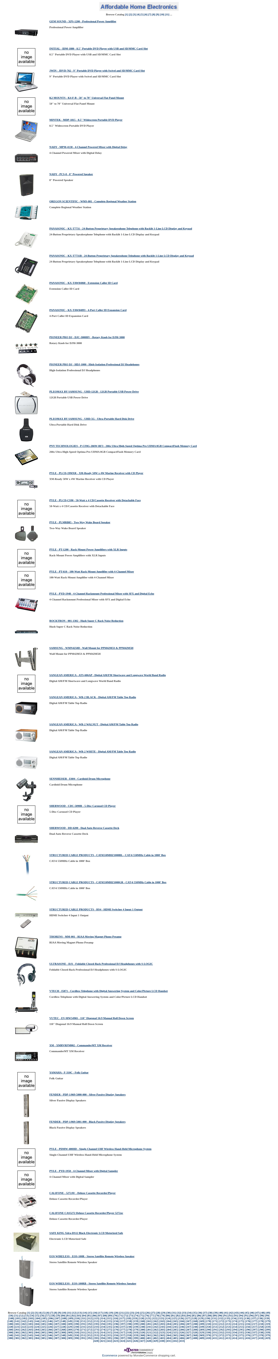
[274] (103, 1329)
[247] (188, 1326)
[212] (221, 1324)
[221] (17, 1326)
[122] (155, 1318)
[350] (76, 1335)
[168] (195, 1321)
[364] (169, 1335)
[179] (268, 1321)
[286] (182, 1329)
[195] (109, 1324)
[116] (116, 1318)
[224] (37, 1326)
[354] (103, 1335)
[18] (105, 1312)
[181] (17, 1324)
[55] (37, 1315)
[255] (241, 1326)
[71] (121, 1315)
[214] (235, 1324)
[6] (145, 14)
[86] (199, 1315)
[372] (221, 1335)
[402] (155, 1338)
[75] (141, 1315)
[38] (210, 1312)
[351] (83, 1335)
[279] (136, 1329)
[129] (201, 1318)
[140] (10, 1321)
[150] (76, 1321)
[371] (215, 1335)
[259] (268, 1326)
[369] (202, 1335)
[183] (30, 1324)
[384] (37, 1338)
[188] (63, 1324)
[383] (30, 1338)
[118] (129, 1318)
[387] (57, 1338)
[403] (162, 1338)
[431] (169, 1341)
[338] (261, 1332)
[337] (254, 1332)
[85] (194, 1315)
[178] (261, 1321)
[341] (17, 1335)
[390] (76, 1338)
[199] (136, 1324)
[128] (194, 1318)
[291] (215, 1329)
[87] (204, 1315)
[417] (254, 1338)
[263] (30, 1329)
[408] (195, 1338)
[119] (135, 1318)
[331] (215, 1332)
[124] (168, 1318)
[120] (141, 1318)
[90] (220, 1315)
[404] (169, 1338)
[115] (109, 1318)
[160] (142, 1321)
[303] (30, 1332)
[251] (215, 1326)
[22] (126, 1312)
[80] (168, 1315)
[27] (153, 1312)
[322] (155, 1332)
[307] (57, 1332)
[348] (63, 1335)
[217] (254, 1324)
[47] (257, 1312)
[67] (100, 1315)
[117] (122, 1318)
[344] (37, 1335)
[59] (58, 1315)
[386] (50, 1338)
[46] (252, 1312)
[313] (96, 1332)
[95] (246, 1315)
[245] (175, 1326)
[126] (181, 1318)
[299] (268, 1329)
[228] (63, 1326)
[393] (96, 1338)
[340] (10, 1335)
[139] (267, 1318)
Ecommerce (109, 1355)
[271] (83, 1329)
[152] (89, 1321)
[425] (129, 1341)
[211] (215, 1324)
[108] (64, 1318)
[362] (155, 1335)
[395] (109, 1338)
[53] (26, 1315)
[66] (94, 1315)
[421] (103, 1341)
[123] (161, 1318)
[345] (43, 1335)
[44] (241, 1312)
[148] (63, 1321)
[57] (47, 1315)
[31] (174, 1312)
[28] (158, 1312)
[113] (96, 1318)
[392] (90, 1338)
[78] (157, 1315)
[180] (10, 1324)
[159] (136, 1321)
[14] (84, 1312)
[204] (169, 1324)
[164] (169, 1321)
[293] (228, 1329)
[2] (130, 14)
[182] (24, 1324)
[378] (261, 1335)
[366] (182, 1335)
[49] (268, 1312)
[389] (70, 1338)
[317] (122, 1332)
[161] (149, 1321)
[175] (241, 1321)
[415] (241, 1338)
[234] (103, 1326)
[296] (248, 1329)
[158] (129, 1321)
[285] (175, 1329)
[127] (187, 1318)
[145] (43, 1321)
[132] (220, 1318)
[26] (147, 1312)
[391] (83, 1338)
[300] (10, 1332)
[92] (230, 1315)
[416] (248, 1338)
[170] (208, 1321)
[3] (134, 14)
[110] (77, 1318)
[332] (221, 1332)
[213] (228, 1324)
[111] (83, 1318)
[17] (100, 1312)
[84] (188, 1315)
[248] (195, 1326)
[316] (116, 1332)
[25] (142, 1312)
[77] (152, 1315)
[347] (56, 1335)
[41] (226, 1312)
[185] (43, 1324)
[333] (228, 1332)
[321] (149, 1332)
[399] (136, 1338)
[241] (149, 1326)
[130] (207, 1318)
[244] (169, 1326)
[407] (188, 1338)
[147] (56, 1321)
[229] (70, 1326)
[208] (195, 1324)
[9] (157, 14)
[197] (122, 1324)
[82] (178, 1315)
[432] (175, 1341)
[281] (149, 1329)
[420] (96, 1341)
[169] (202, 1321)
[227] (56, 1326)
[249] (202, 1326)
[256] (248, 1326)
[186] (50, 1324)
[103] (31, 1318)
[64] (84, 1315)
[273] (96, 1329)
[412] (221, 1338)
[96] (251, 1315)
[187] (57, 1324)
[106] (51, 1318)
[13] (79, 1312)
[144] (37, 1321)
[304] (37, 1332)
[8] (153, 14)
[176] (248, 1321)
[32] (179, 1312)
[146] (50, 1321)
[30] (168, 1312)
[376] (248, 1335)
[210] (208, 1324)
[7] (149, 14)
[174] (235, 1321)
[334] (235, 1332)
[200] (142, 1324)
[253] (228, 1326)
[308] (63, 1332)
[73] (131, 1315)
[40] (221, 1312)
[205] (175, 1324)
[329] (202, 1332)
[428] (149, 1341)
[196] (116, 1324)
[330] (208, 1332)
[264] (37, 1329)
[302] (24, 1332)
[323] (162, 1332)
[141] (17, 1321)
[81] (173, 1315)
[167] (188, 1321)
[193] (96, 1324)
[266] (50, 1329)
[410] (208, 1338)
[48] (262, 1312)
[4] (138, 14)
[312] (89, 1332)
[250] (208, 1326)
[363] (162, 1335)
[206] (182, 1324)
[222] (24, 1326)
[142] (24, 1321)
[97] (256, 1315)
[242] (155, 1326)
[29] (163, 1312)
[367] (188, 1335)
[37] (205, 1312)
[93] (235, 1315)
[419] (268, 1338)
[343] (30, 1335)
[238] (129, 1326)
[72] (126, 1315)
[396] (116, 1338)
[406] (182, 1338)
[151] (83, 1321)
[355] (109, 1335)
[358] (129, 1335)
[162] (155, 1321)
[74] (136, 1315)
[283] (162, 1329)
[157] (122, 1321)
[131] (214, 1318)
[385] (43, 1338)
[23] (132, 1312)
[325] (175, 1332)
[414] (235, 1338)
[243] (162, 1326)
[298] (261, 1329)
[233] (96, 1326)
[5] (142, 14)
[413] (228, 1338)
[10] (162, 14)
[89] (214, 1315)
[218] (261, 1324)
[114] (103, 1318)
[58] (52, 1315)
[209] (202, 1324)
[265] (43, 1329)
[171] (215, 1321)
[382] (24, 1338)
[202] (155, 1324)
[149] (70, 1321)
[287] (188, 1329)
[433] (182, 1341)
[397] (122, 1338)
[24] (137, 1312)
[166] (182, 1321)
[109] (70, 1318)
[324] (169, 1332)
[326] (182, 1332)
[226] (50, 1326)
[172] (221, 1321)
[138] (260, 1318)
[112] (90, 1318)
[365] (175, 1335)
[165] (175, 1321)
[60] (63, 1315)
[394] (103, 1338)
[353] (96, 1335)
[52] (21, 1315)
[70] (115, 1315)
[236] (116, 1326)
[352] (89, 1335)
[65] (89, 1315)
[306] (50, 1332)
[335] (241, 1332)
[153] (96, 1321)
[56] (42, 1315)
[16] (95, 1312)
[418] (261, 1338)
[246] (182, 1326)
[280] (142, 1329)
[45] (247, 1312)
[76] (147, 1315)
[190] (76, 1324)
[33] (184, 1312)
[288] (195, 1329)
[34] (189, 1312)
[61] (68, 1315)
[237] (122, 1326)
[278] (129, 1329)
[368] (195, 1335)
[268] (63, 1329)
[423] (116, 1341)
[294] (235, 1329)
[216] (248, 1324)
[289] (202, 1329)
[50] (10, 1315)
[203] (162, 1324)
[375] (241, 1335)
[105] (44, 1318)
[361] (149, 1335)
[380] (10, 1338)
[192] (90, 1324)
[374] (235, 1335)
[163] (162, 1321)
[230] (76, 1326)
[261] (17, 1329)
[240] (142, 1326)
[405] (175, 1338)
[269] (70, 1329)
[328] (195, 1332)
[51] (16, 1315)
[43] (236, 1312)
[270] (76, 1329)
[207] (188, 1324)
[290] (208, 1329)
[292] (221, 1329)
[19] (111, 1312)
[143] (30, 1321)
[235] (109, 1326)
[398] (129, 1338)
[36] (200, 1312)
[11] (167, 14)
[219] (268, 1324)
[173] (228, 1321)
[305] (43, 1332)
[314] (102, 1332)
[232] (89, 1326)
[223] (30, 1326)
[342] (24, 1335)
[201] (149, 1324)
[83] (183, 1315)
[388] (63, 1338)
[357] (122, 1335)
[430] (162, 1341)
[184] (37, 1324)
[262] (24, 1329)
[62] (73, 1315)
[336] (248, 1332)
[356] (116, 1335)
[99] (267, 1315)
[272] (89, 1329)
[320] (142, 1332)
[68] (105, 1315)
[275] (109, 1329)
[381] (17, 1338)
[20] (116, 1312)
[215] (241, 1324)
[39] (215, 1312)
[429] (155, 1341)
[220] (10, 1326)
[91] (225, 1315)
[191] (83, 1324)
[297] (254, 1329)
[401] (149, 1338)
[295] (241, 1329)
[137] (253, 1318)
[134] (234, 1318)
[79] (162, 1315)
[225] (43, 1326)
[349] (70, 1335)
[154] (103, 1321)
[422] (109, 1341)
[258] (261, 1326)
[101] (18, 1318)
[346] (50, 1335)
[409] (202, 1338)
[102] (24, 1318)
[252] (221, 1326)
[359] (136, 1335)
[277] (122, 1329)
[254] (235, 1326)
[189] (70, 1324)
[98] (262, 1315)
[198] (129, 1324)
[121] (148, 1318)
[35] (194, 1312)
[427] (142, 1341)
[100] (11, 1318)
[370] (208, 1335)
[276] (116, 1329)
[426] (136, 1341)
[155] (109, 1321)
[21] (121, 1312)
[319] (135, 1332)
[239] (136, 1326)
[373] (228, 1335)
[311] (83, 1332)
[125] (174, 1318)
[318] (129, 1332)
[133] (227, 1318)
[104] (37, 1318)
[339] (268, 1332)
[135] (240, 1318)
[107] (57, 1318)
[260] (10, 1329)
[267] (56, 1329)
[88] (209, 1315)
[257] (254, 1326)
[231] (83, 1326)
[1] (126, 14)
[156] (116, 1321)
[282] (155, 1329)
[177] (254, 1321)
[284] (169, 1329)
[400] (142, 1338)
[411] (215, 1338)
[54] (31, 1315)
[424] (122, 1341)
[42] (231, 1312)
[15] (90, 1312)
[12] (74, 1312)
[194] (103, 1324)
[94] (241, 1315)
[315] (109, 1332)
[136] (247, 1318)
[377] (254, 1335)
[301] (17, 1332)
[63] (79, 1315)
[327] (188, 1332)
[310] (76, 1332)
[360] (142, 1335)
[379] (268, 1335)
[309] (70, 1332)
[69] (110, 1315)
